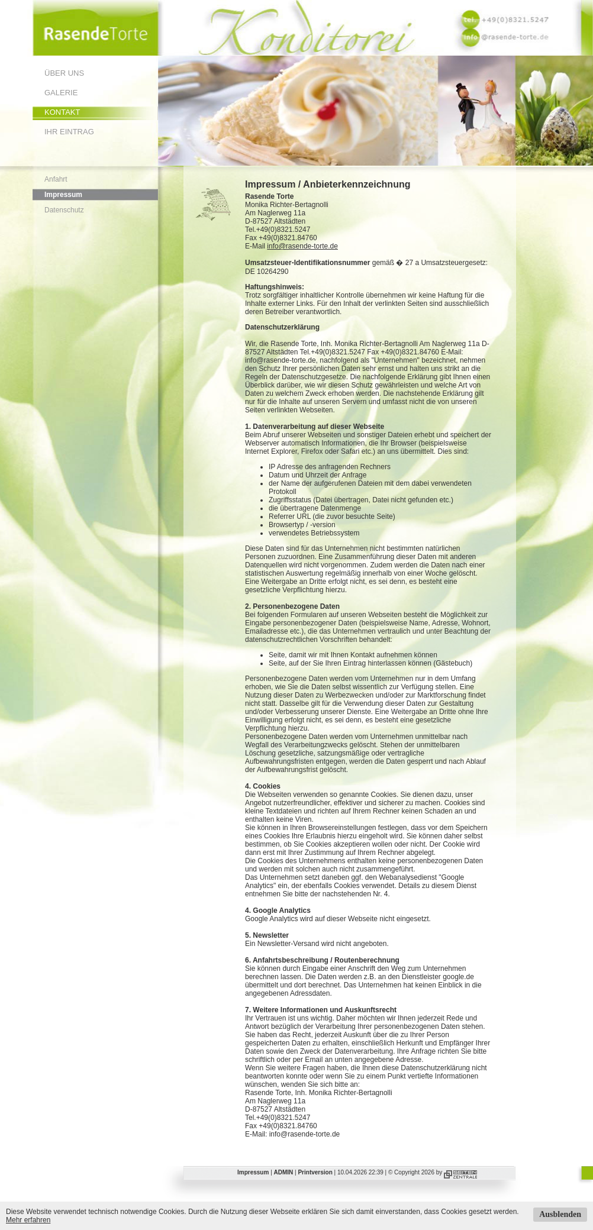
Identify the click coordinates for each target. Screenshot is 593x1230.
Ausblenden (560, 1214)
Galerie (61, 92)
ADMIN (284, 1172)
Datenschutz (64, 210)
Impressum (63, 195)
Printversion (315, 1172)
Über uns (64, 73)
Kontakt (62, 112)
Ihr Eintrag (69, 131)
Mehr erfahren (28, 1220)
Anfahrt (55, 179)
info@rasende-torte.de (302, 246)
